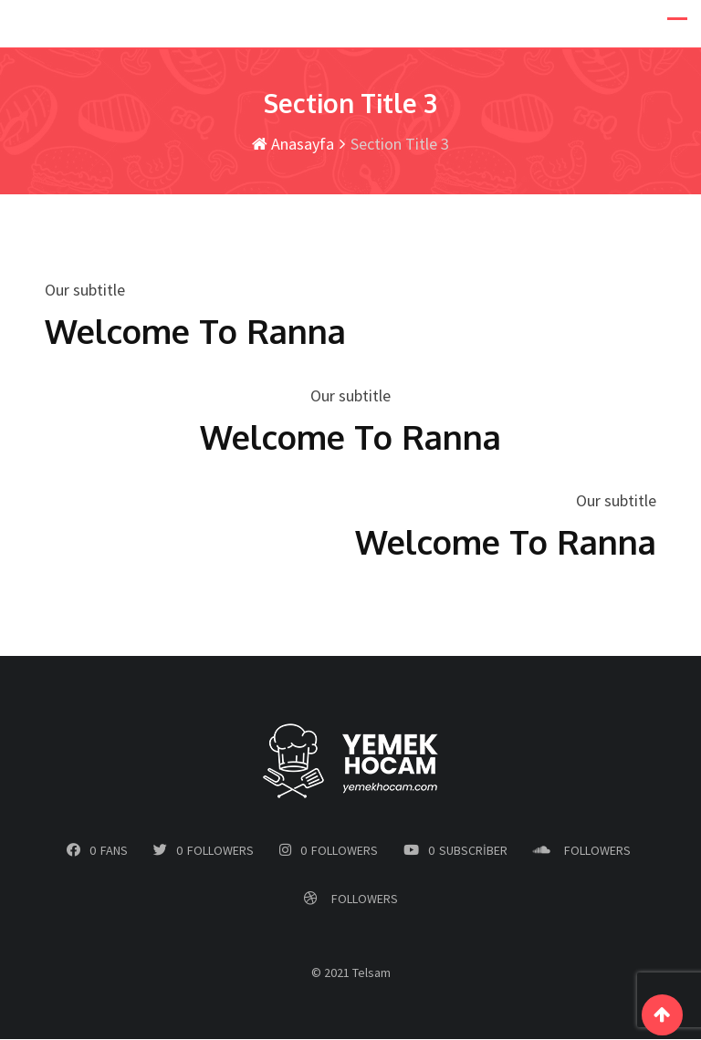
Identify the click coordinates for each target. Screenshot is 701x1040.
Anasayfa (293, 144)
